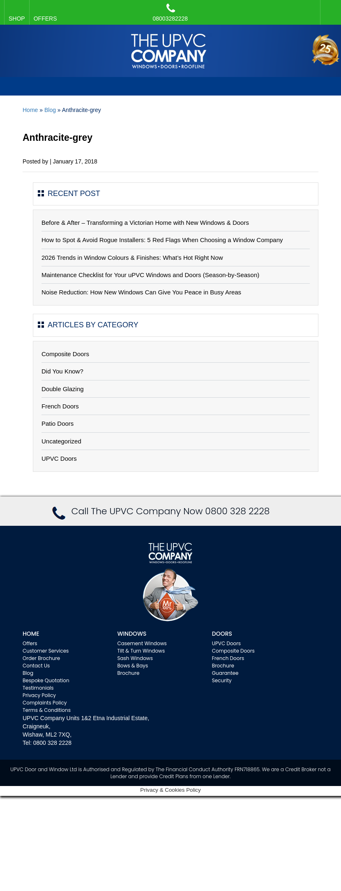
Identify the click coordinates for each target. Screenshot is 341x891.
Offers (30, 643)
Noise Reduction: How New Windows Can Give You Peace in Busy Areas (141, 292)
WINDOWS (131, 634)
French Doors (60, 406)
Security (222, 680)
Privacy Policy (39, 695)
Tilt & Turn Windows (141, 650)
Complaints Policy (45, 702)
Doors (222, 634)
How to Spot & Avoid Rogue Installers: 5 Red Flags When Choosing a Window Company (162, 239)
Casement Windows (141, 643)
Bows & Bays (132, 665)
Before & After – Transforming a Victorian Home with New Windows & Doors (145, 222)
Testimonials (38, 687)
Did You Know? (62, 371)
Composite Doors (65, 353)
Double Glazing (62, 388)
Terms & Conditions (47, 710)
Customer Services (46, 650)
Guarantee (225, 672)
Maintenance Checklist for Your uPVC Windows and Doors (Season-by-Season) (150, 274)
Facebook (329, 8)
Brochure (128, 672)
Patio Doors (57, 423)
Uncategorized (61, 441)
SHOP (17, 18)
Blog (50, 110)
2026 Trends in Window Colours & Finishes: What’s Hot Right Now (132, 257)
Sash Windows (135, 658)
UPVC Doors (59, 458)
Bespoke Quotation (46, 680)
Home (30, 110)
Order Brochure (41, 658)
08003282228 (170, 12)
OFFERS (45, 18)
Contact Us (36, 665)
